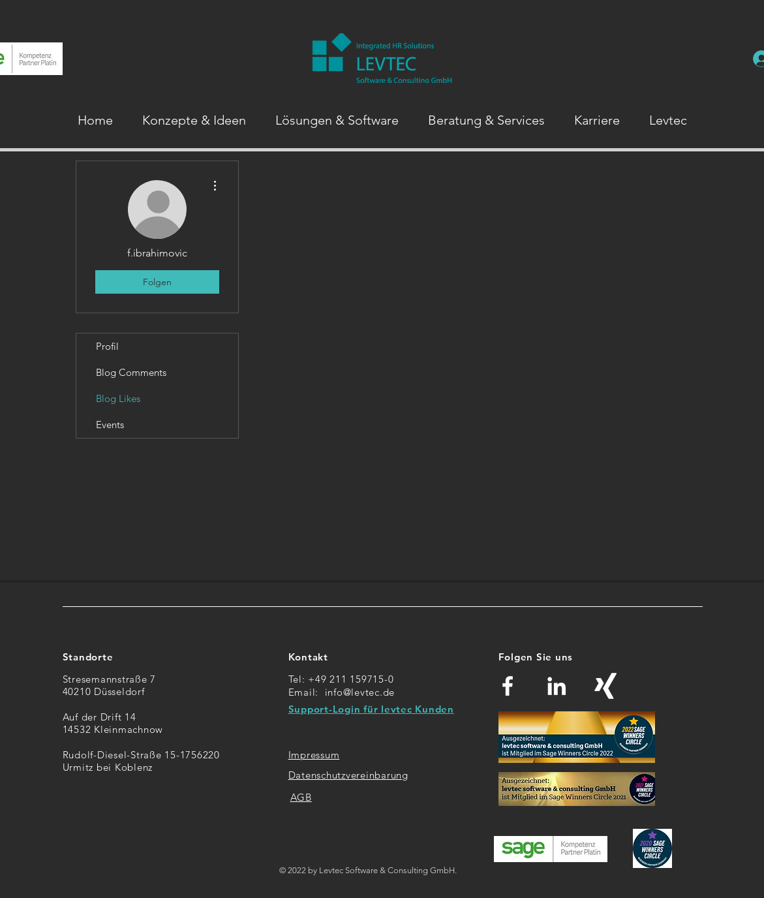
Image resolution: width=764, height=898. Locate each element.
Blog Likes (118, 398)
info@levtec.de (360, 692)
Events (110, 424)
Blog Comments (131, 372)
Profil (107, 346)
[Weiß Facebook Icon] (508, 686)
